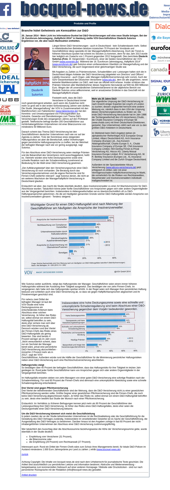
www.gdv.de (109, 79)
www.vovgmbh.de (69, 61)
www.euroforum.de (62, 64)
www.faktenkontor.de (66, 111)
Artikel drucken (29, 475)
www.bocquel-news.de (108, 449)
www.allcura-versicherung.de (120, 167)
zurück (25, 454)
